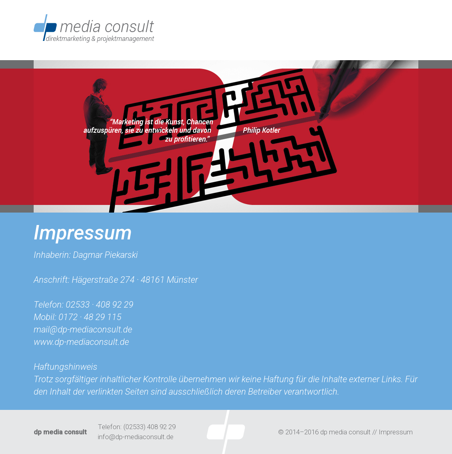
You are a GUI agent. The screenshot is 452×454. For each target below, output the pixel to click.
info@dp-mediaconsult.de (136, 437)
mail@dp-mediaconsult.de (83, 329)
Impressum (396, 432)
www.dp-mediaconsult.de (81, 342)
